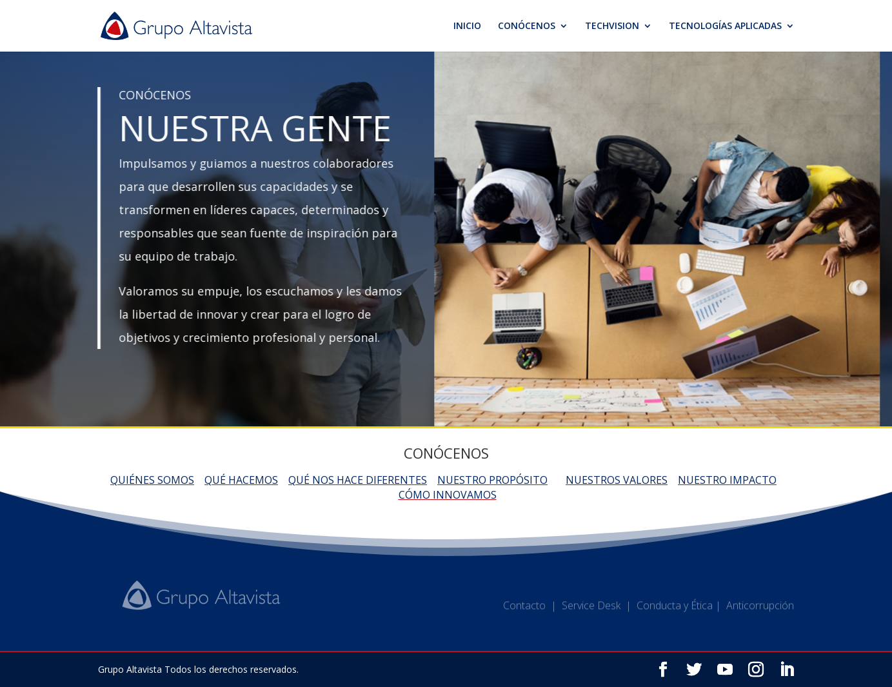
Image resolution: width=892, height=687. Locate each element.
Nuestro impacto (727, 480)
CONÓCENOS (526, 26)
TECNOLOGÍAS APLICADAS (725, 26)
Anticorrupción (760, 610)
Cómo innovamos (448, 495)
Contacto (524, 610)
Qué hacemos (241, 480)
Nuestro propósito (492, 480)
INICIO (467, 26)
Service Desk (591, 610)
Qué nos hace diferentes (357, 480)
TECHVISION (612, 26)
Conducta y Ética (675, 610)
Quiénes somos (152, 480)
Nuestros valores (617, 480)
